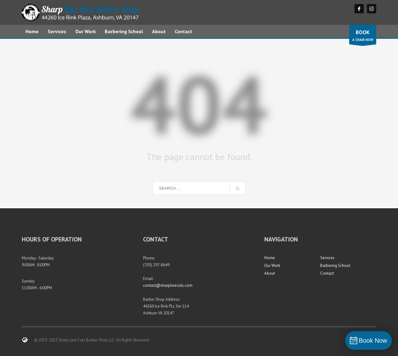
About (269, 273)
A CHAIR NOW (362, 36)
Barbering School (335, 265)
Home (269, 257)
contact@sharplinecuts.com (167, 285)
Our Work (272, 265)
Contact (327, 273)
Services (327, 257)
